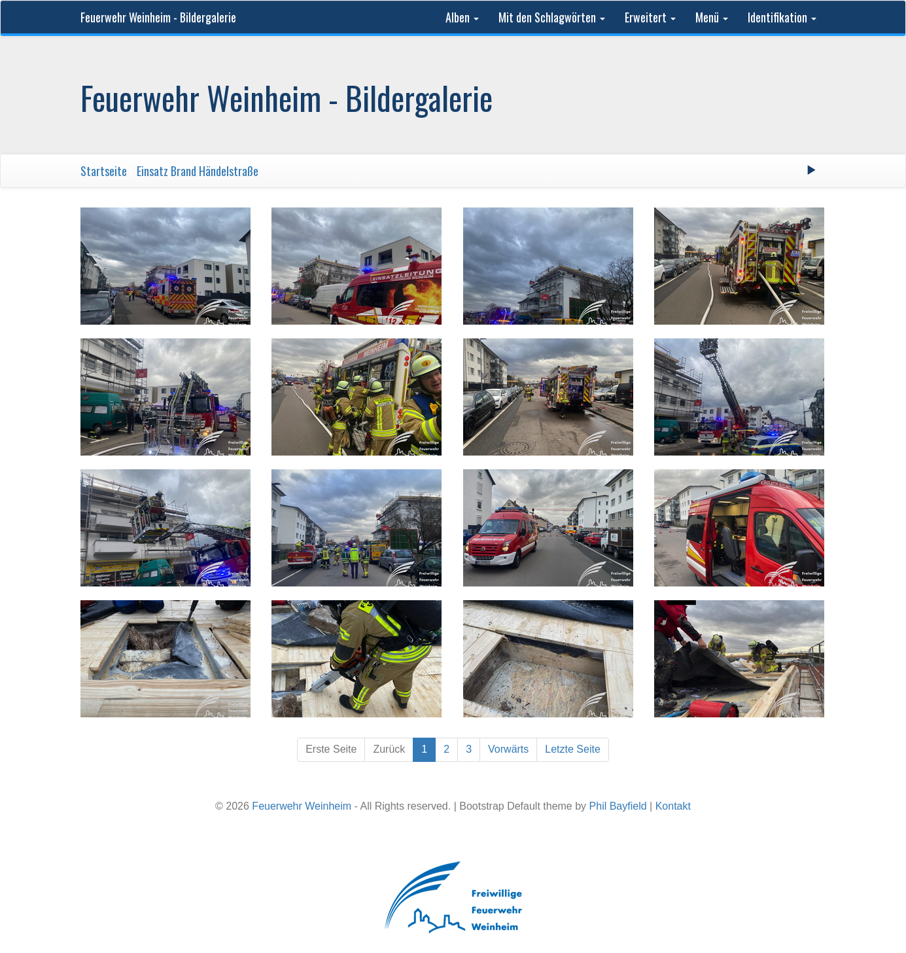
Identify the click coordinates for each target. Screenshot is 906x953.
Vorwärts (508, 749)
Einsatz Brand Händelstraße (197, 170)
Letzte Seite (573, 749)
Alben (462, 17)
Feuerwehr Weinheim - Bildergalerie (158, 17)
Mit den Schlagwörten (551, 17)
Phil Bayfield (618, 806)
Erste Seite (331, 749)
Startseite (103, 170)
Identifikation (782, 17)
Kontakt (673, 806)
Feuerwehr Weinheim (301, 806)
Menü (711, 17)
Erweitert (650, 17)
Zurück (389, 749)
